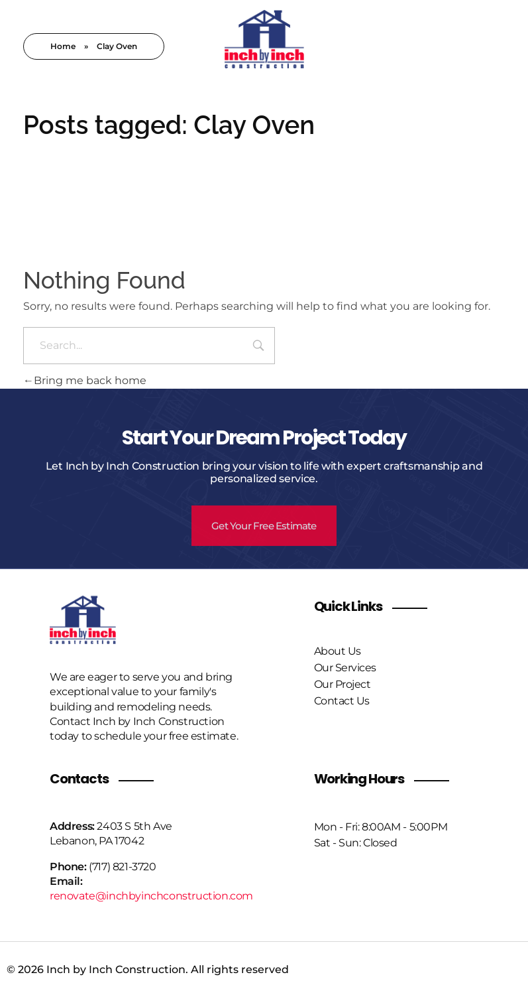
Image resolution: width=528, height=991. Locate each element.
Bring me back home (84, 380)
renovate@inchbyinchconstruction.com (151, 896)
